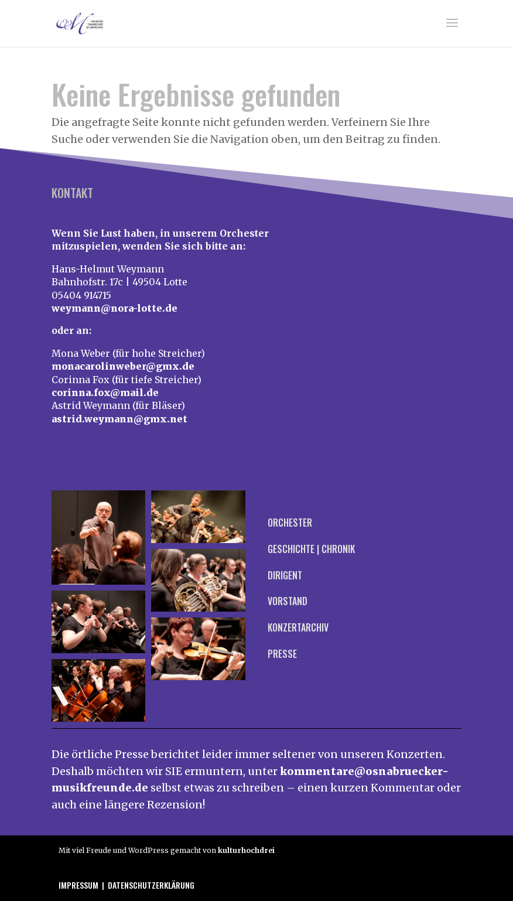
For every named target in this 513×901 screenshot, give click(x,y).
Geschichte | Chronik (311, 549)
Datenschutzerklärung (151, 885)
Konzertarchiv (298, 627)
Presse (282, 654)
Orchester (290, 523)
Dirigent (285, 575)
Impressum (78, 885)
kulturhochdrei (246, 850)
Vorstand (287, 601)
